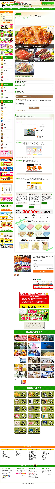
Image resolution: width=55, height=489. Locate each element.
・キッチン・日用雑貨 (18, 453)
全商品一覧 (3, 442)
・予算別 (3, 452)
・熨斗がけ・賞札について (32, 453)
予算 (1, 14)
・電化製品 (16, 452)
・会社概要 (43, 452)
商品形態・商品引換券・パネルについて (22, 119)
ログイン (44, 0)
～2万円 (12, 438)
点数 (1, 16)
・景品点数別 (4, 453)
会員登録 (41, 0)
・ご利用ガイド (44, 451)
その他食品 (12, 439)
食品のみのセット (7, 437)
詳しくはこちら (44, 203)
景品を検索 (6, 22)
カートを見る (48, 0)
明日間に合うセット (7, 440)
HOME (1, 437)
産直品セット (12, 440)
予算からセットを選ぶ (8, 438)
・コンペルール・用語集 (32, 452)
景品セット (3, 437)
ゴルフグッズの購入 (19, 206)
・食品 (16, 451)
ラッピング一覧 (31, 207)
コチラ (36, 474)
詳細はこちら (10, 480)
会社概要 (38, 0)
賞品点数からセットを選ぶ (8, 441)
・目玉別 (3, 451)
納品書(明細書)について (36, 265)
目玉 (1, 18)
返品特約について (35, 274)
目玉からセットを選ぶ (8, 439)
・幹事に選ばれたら (31, 451)
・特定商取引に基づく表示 (45, 453)
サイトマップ (52, 0)
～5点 (12, 441)
